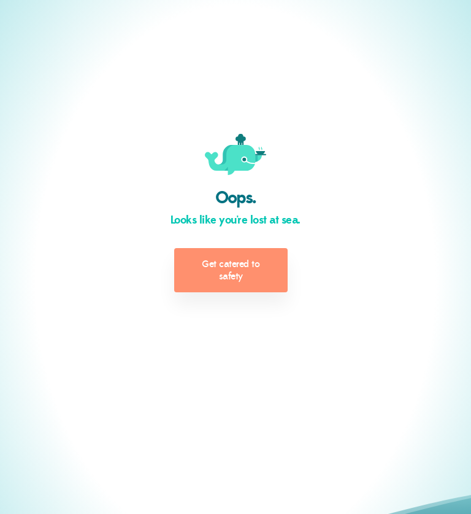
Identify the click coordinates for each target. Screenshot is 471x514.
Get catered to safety (230, 270)
